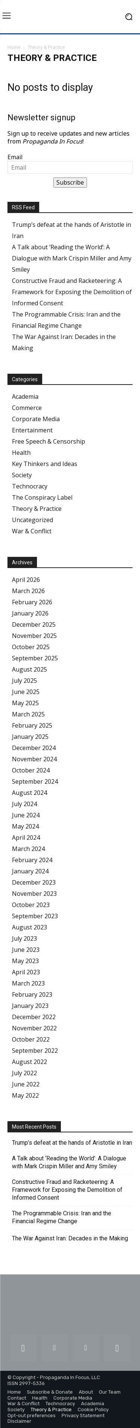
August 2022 (29, 1062)
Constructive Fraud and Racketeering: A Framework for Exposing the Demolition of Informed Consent (72, 292)
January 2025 (30, 736)
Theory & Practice (37, 509)
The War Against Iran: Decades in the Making (70, 1238)
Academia (25, 396)
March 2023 (28, 983)
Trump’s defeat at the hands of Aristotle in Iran (72, 1142)
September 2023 (35, 916)
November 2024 (34, 759)
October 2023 (31, 905)
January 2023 (30, 1006)
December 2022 (34, 1017)
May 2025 (25, 703)
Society (22, 475)
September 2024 (35, 781)
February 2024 (32, 860)
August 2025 (29, 669)
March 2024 (28, 849)
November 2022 (34, 1028)
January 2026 (30, 613)
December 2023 (34, 882)
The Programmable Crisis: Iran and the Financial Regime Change (61, 1217)
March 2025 (28, 714)
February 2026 (32, 602)
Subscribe (70, 182)
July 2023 (24, 938)
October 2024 (31, 770)
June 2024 (26, 815)
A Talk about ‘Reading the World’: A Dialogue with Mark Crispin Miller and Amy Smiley (71, 258)
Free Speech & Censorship (48, 441)
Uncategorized (32, 520)
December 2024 (34, 748)
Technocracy (29, 486)
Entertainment (32, 430)
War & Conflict (32, 531)
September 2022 (35, 1050)
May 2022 (25, 1095)
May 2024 (25, 826)
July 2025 (24, 680)
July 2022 (24, 1073)
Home (14, 47)
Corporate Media (36, 419)
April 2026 (26, 580)
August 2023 (29, 927)
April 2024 (26, 837)
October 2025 (31, 647)
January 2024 (30, 871)
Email (14, 157)
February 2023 (32, 994)
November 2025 (34, 636)
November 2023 (34, 893)
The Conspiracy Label (42, 497)
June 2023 (26, 950)
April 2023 (26, 972)
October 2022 (31, 1039)
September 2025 (35, 658)
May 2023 (25, 961)
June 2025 (26, 692)
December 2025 (34, 624)
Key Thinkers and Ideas (44, 464)
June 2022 (26, 1084)
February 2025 (32, 725)
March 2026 (28, 591)
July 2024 (24, 804)
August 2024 (29, 793)
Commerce (27, 408)
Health (21, 452)
